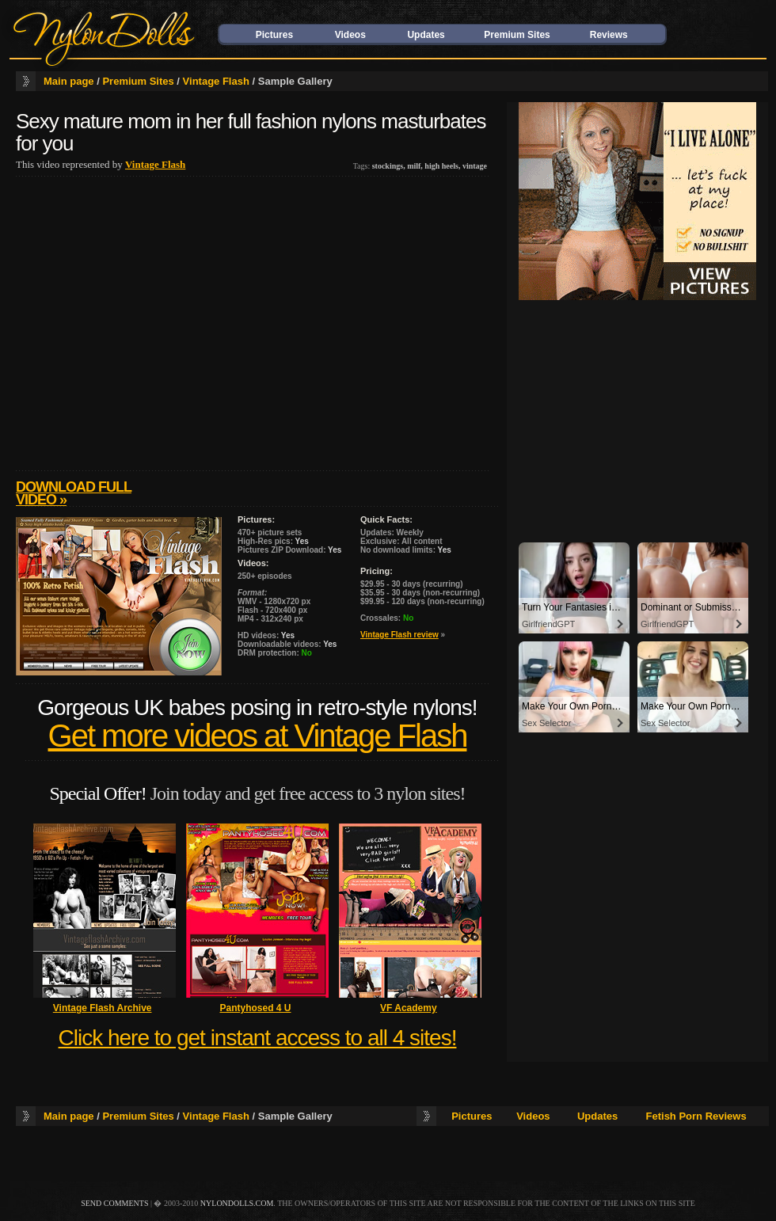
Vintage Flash (216, 81)
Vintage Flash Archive (102, 1008)
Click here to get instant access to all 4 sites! (258, 1037)
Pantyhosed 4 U (255, 1008)
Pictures (274, 34)
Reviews (609, 34)
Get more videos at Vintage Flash (257, 736)
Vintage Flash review (399, 634)
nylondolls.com (237, 1203)
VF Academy (408, 1008)
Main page (69, 81)
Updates (425, 34)
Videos (350, 34)
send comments (114, 1203)
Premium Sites (517, 34)
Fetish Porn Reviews (696, 1116)
